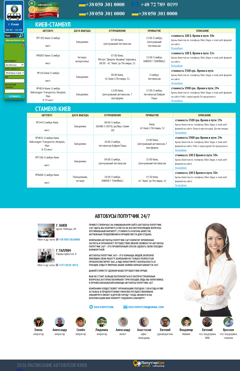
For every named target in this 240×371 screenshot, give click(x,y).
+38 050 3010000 (68, 239)
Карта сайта (19, 369)
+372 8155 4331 (67, 265)
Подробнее (176, 48)
